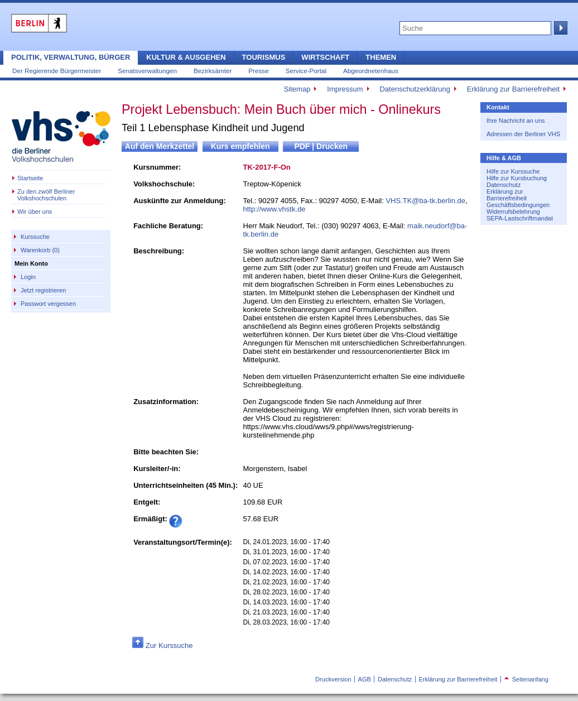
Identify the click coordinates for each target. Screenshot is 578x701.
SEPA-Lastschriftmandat (520, 218)
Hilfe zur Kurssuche (513, 171)
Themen (380, 57)
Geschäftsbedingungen (518, 204)
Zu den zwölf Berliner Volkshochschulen (46, 194)
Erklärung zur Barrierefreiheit (513, 89)
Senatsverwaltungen (147, 70)
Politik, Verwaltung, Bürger (70, 57)
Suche (559, 28)
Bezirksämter (213, 70)
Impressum (345, 89)
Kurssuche (35, 236)
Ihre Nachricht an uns (516, 120)
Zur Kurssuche (169, 645)
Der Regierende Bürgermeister (56, 70)
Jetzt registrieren (43, 290)
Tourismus (264, 57)
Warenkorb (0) (40, 250)
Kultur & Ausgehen (185, 57)
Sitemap (297, 89)
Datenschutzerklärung (414, 89)
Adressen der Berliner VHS (523, 134)
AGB (364, 679)
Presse (258, 70)
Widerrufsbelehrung (513, 211)
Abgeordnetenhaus (370, 70)
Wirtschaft (325, 57)
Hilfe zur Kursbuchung (517, 178)
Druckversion (333, 679)
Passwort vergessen (48, 303)
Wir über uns (34, 211)
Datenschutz (504, 184)
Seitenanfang (526, 679)
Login (28, 276)
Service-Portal (306, 70)
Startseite (30, 178)
